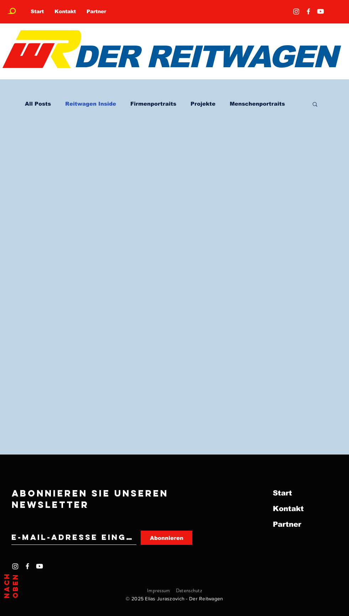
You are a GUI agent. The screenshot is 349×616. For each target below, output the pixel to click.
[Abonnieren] (166, 538)
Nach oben (11, 585)
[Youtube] (320, 11)
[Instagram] (296, 11)
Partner (287, 524)
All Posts (38, 104)
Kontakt (288, 509)
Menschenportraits (257, 104)
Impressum (158, 590)
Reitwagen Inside (90, 104)
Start (282, 493)
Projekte (203, 104)
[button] (315, 104)
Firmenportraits (153, 104)
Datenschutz (189, 590)
